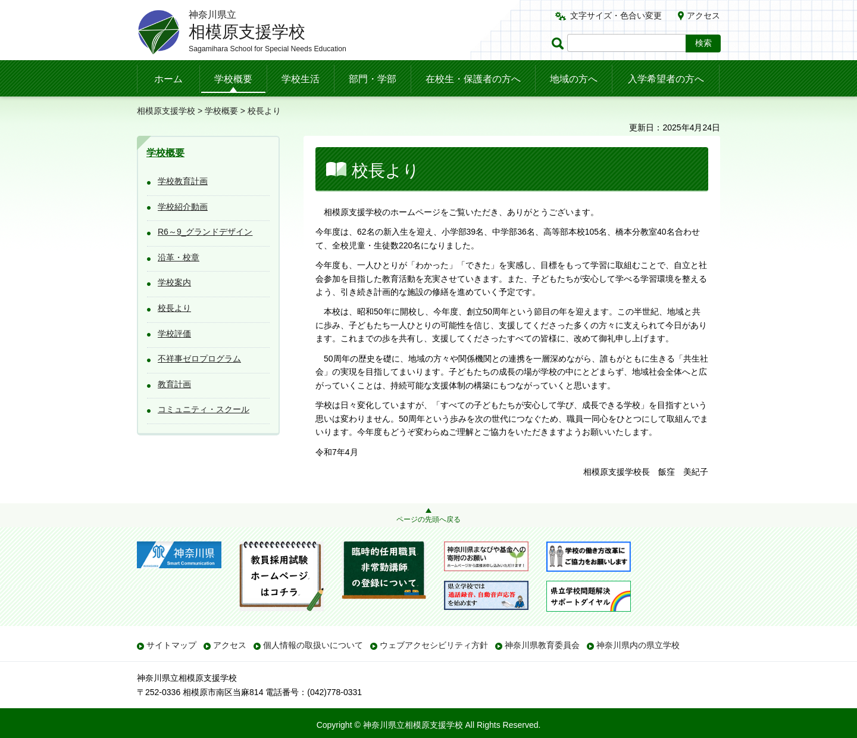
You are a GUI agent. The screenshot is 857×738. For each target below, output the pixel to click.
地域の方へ (574, 79)
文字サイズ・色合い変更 (616, 15)
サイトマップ (171, 645)
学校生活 (301, 79)
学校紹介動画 (183, 206)
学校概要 (233, 79)
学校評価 (174, 333)
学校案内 (174, 282)
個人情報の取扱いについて (313, 645)
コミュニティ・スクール (203, 409)
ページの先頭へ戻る (428, 519)
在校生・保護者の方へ (473, 79)
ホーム (168, 79)
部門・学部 (372, 79)
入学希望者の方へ (666, 79)
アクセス (703, 15)
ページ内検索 (559, 43)
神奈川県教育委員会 (542, 645)
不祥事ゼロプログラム (199, 358)
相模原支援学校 (166, 111)
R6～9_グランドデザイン (205, 231)
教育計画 (174, 384)
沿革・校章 (178, 257)
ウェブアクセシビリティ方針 (434, 645)
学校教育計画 (183, 181)
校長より (174, 308)
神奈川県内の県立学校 (638, 645)
